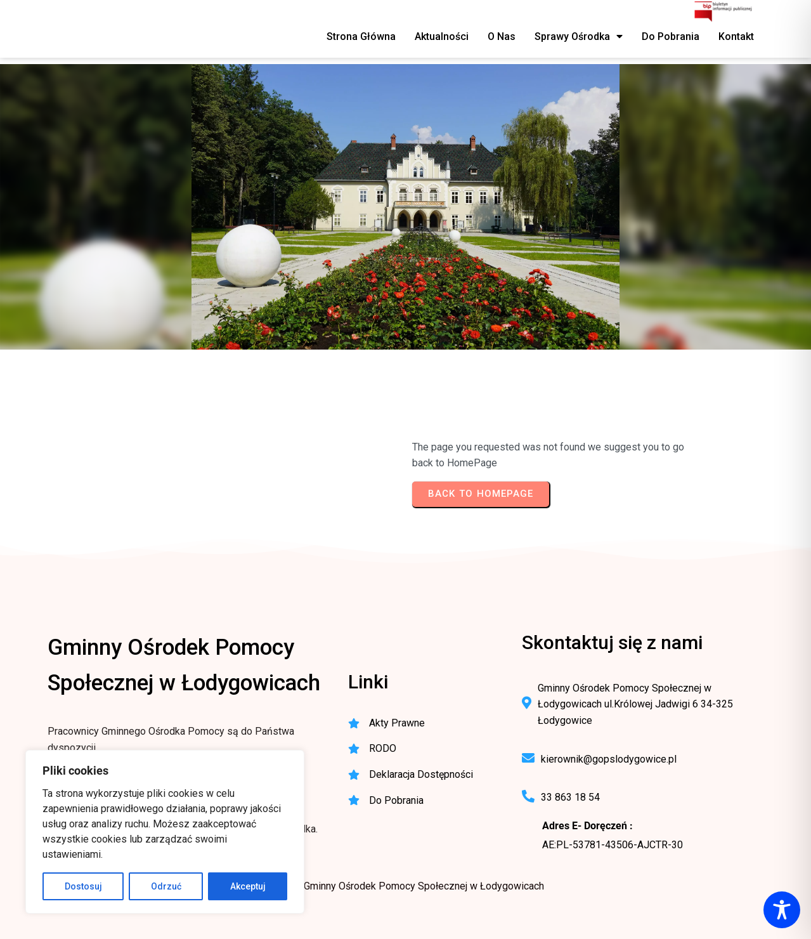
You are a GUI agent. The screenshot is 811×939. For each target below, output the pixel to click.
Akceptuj (248, 886)
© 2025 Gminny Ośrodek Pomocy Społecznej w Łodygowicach (406, 886)
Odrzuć (166, 886)
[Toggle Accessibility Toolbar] (781, 909)
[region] (164, 832)
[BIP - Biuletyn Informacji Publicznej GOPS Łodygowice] (724, 12)
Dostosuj (83, 886)
